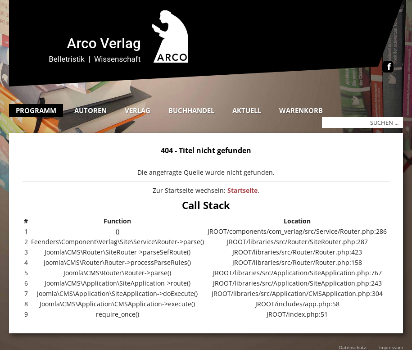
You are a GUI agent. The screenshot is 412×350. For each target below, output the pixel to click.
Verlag (137, 110)
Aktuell (246, 110)
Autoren (90, 110)
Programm (36, 110)
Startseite (242, 190)
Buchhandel (191, 110)
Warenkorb (301, 110)
